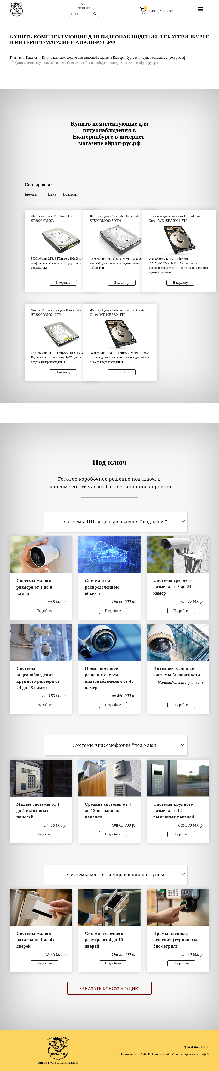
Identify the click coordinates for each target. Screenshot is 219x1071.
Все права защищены (66, 1062)
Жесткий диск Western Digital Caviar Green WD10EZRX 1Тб (118, 312)
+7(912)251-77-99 (161, 11)
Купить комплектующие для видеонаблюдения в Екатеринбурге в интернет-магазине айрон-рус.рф (113, 57)
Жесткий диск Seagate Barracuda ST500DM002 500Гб (115, 218)
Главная (16, 57)
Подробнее (44, 610)
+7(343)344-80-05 (194, 1047)
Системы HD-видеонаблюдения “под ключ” (125, 521)
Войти (84, 4)
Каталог (31, 57)
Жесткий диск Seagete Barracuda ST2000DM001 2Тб (56, 312)
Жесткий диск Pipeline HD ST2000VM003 (51, 218)
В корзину (63, 282)
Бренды (31, 194)
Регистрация (84, 7)
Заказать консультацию (109, 988)
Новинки (70, 194)
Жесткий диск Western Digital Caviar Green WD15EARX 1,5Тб (176, 218)
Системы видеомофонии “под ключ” (129, 745)
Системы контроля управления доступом (126, 874)
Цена (52, 194)
